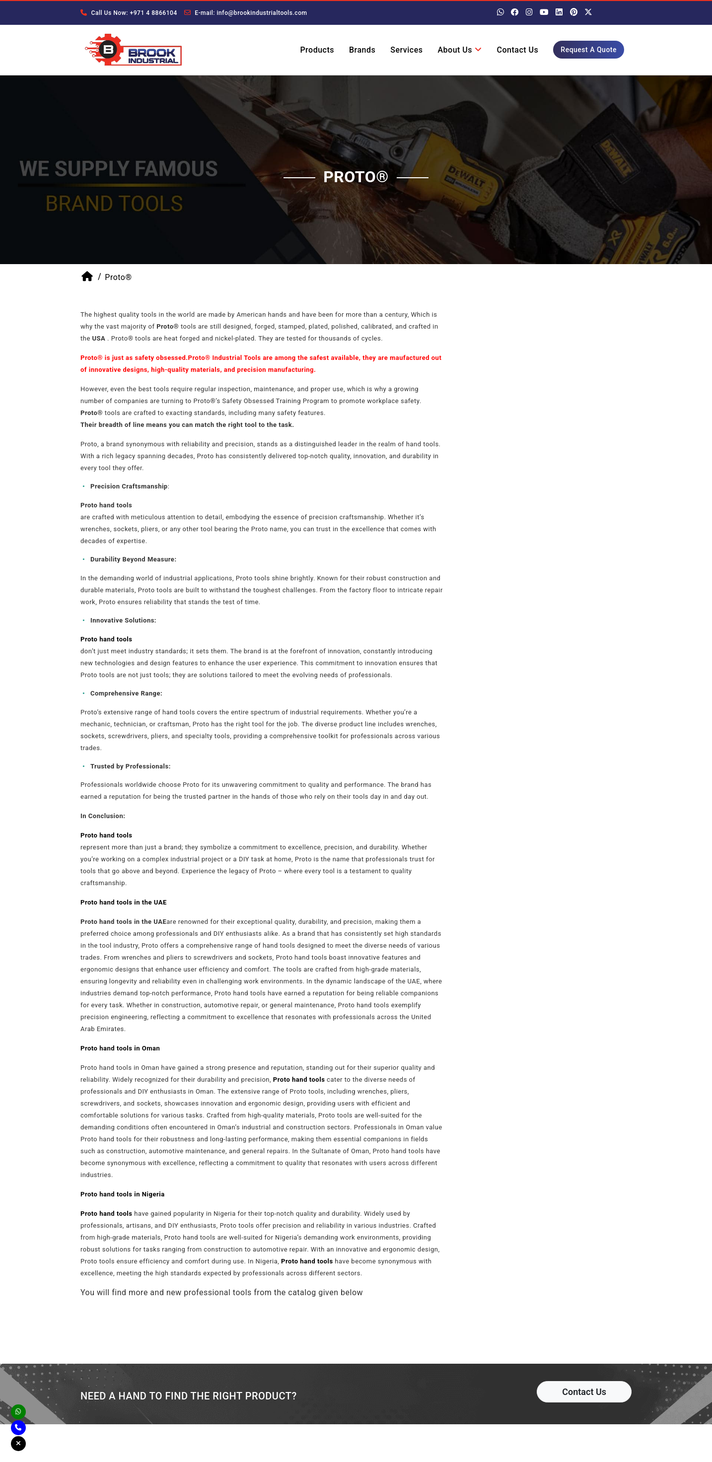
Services (406, 50)
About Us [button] (459, 50)
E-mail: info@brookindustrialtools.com (244, 12)
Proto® (118, 278)
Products (317, 50)
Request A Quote (589, 50)
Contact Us (518, 50)
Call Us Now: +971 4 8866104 (128, 12)
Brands (362, 50)
